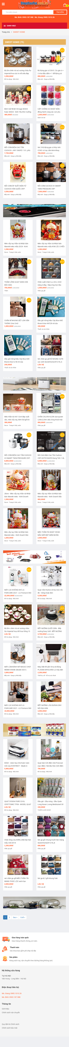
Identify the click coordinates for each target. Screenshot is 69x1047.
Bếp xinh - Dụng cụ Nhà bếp (46, 79)
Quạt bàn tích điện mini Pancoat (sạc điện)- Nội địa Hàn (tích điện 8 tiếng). (50, 766)
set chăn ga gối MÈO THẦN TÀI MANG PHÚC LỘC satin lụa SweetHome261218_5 (16, 881)
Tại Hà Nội (6, 976)
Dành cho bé (41, 117)
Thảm (6, 291)
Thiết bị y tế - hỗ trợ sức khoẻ (47, 675)
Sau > (15, 917)
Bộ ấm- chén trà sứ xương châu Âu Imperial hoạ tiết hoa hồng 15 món (17, 631)
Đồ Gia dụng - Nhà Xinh (11, 79)
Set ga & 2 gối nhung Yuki (48, 878)
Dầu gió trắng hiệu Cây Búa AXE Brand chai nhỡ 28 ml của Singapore (50, 323)
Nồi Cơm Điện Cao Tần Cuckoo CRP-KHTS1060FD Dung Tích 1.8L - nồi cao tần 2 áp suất (51, 458)
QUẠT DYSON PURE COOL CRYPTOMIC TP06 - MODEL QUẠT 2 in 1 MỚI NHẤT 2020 (17, 804)
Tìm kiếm (60, 12)
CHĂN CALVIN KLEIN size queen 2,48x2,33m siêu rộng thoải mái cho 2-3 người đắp (50, 420)
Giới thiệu (5, 1009)
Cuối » (22, 917)
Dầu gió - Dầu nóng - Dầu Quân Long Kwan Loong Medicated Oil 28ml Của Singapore (50, 804)
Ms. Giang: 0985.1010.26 (44, 17)
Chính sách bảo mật (9, 1028)
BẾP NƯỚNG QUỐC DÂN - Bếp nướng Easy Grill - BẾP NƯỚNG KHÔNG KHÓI (50, 631)
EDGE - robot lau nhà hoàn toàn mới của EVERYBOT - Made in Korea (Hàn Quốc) (16, 766)
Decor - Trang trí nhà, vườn (12, 252)
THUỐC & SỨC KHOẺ (44, 810)
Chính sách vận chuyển (11, 1013)
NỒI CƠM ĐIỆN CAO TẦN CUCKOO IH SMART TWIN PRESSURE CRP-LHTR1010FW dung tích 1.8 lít (17, 458)
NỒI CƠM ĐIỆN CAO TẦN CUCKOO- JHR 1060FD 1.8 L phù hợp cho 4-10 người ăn (17, 150)
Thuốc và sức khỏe (43, 329)
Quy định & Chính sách (10, 1024)
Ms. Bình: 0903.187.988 (24, 17)
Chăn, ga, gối (41, 291)
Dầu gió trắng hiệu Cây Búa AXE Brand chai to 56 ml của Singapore (17, 362)
